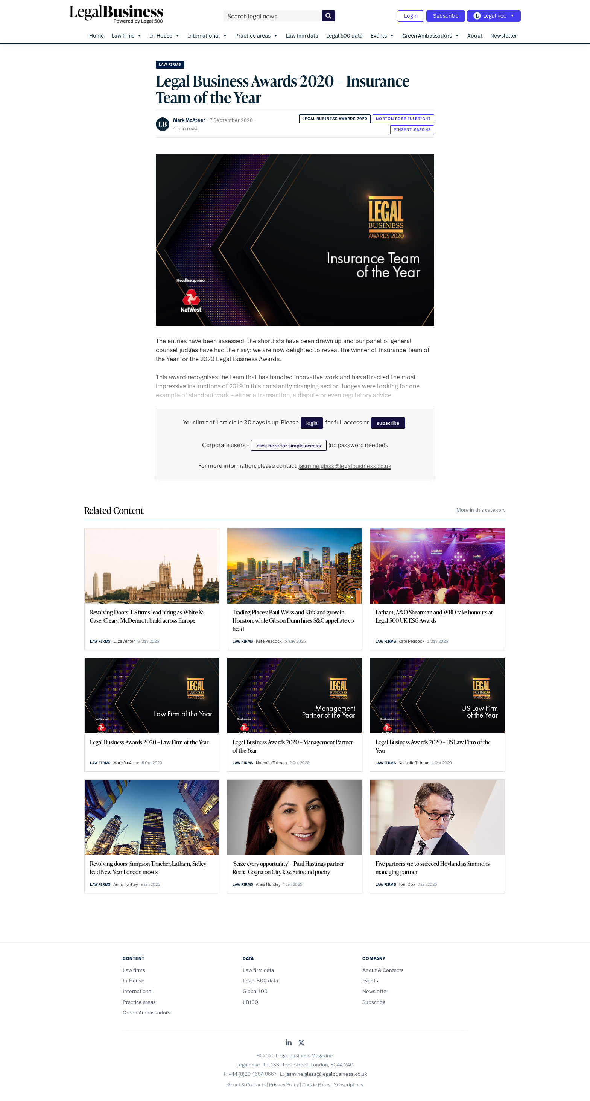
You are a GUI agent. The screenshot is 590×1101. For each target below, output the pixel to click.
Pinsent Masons (412, 128)
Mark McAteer (189, 119)
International (207, 34)
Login (406, 15)
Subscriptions (348, 1083)
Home (96, 34)
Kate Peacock (269, 640)
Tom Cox (406, 883)
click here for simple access (289, 444)
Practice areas (256, 34)
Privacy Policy (284, 1083)
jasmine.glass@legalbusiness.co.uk (344, 464)
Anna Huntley (125, 883)
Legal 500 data (344, 34)
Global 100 (255, 990)
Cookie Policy (316, 1083)
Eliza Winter (124, 640)
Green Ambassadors (430, 34)
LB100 (250, 1001)
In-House (165, 34)
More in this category (481, 509)
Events (382, 34)
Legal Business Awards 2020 (335, 117)
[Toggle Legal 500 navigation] (493, 15)
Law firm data (302, 34)
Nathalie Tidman (271, 761)
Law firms (127, 34)
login (312, 422)
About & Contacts (383, 969)
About (474, 34)
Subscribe (443, 15)
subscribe (388, 422)
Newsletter (503, 34)
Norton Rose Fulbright (403, 117)
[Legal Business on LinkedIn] (288, 1042)
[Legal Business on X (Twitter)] (301, 1042)
